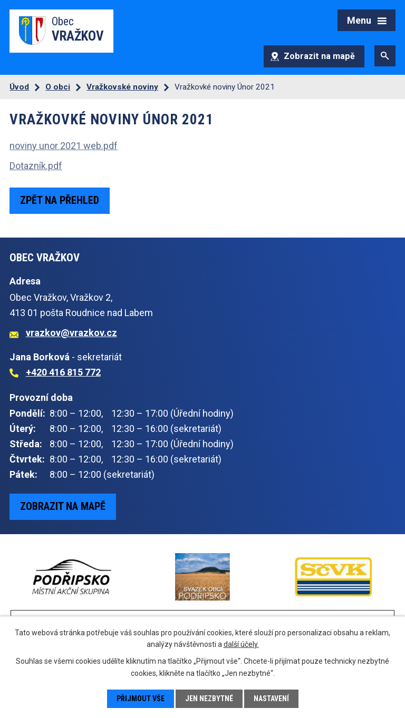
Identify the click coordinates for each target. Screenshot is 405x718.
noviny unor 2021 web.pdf (63, 145)
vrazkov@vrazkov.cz (71, 332)
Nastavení (271, 698)
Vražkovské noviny (122, 87)
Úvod (19, 87)
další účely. (241, 644)
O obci (57, 87)
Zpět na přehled (59, 200)
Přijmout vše (141, 698)
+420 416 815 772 (63, 372)
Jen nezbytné (209, 698)
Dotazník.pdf (35, 165)
